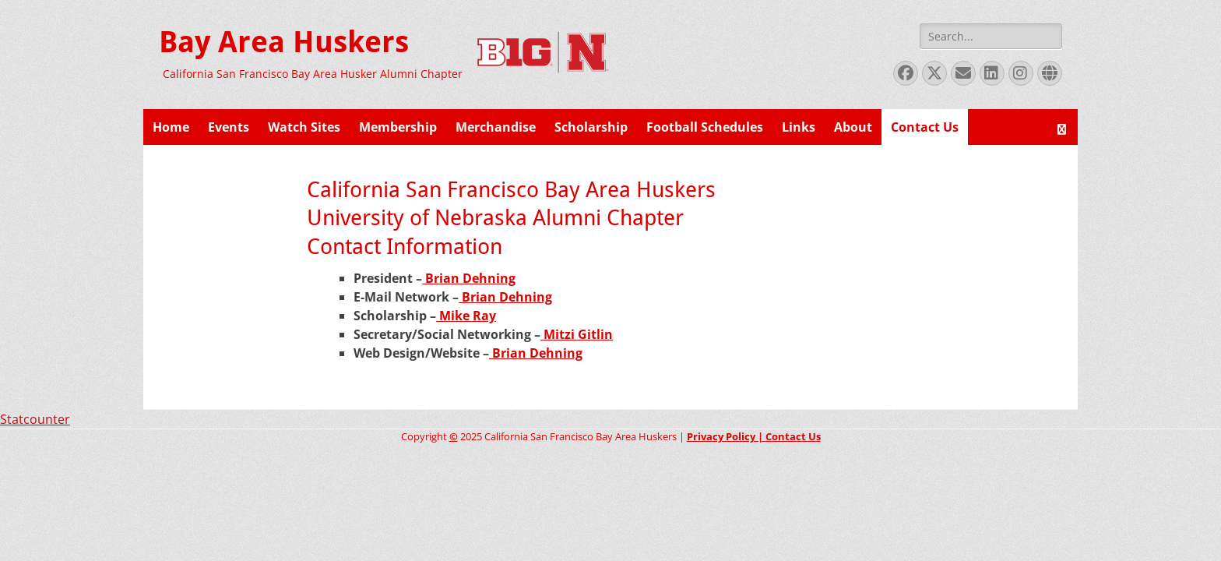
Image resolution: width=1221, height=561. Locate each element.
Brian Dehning (468, 278)
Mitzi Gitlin (576, 334)
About (853, 127)
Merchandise (496, 127)
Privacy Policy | (726, 436)
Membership (398, 127)
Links (798, 127)
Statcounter (35, 419)
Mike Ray (466, 315)
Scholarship (591, 127)
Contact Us (925, 127)
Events (228, 127)
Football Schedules (704, 127)
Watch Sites (304, 127)
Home (171, 127)
